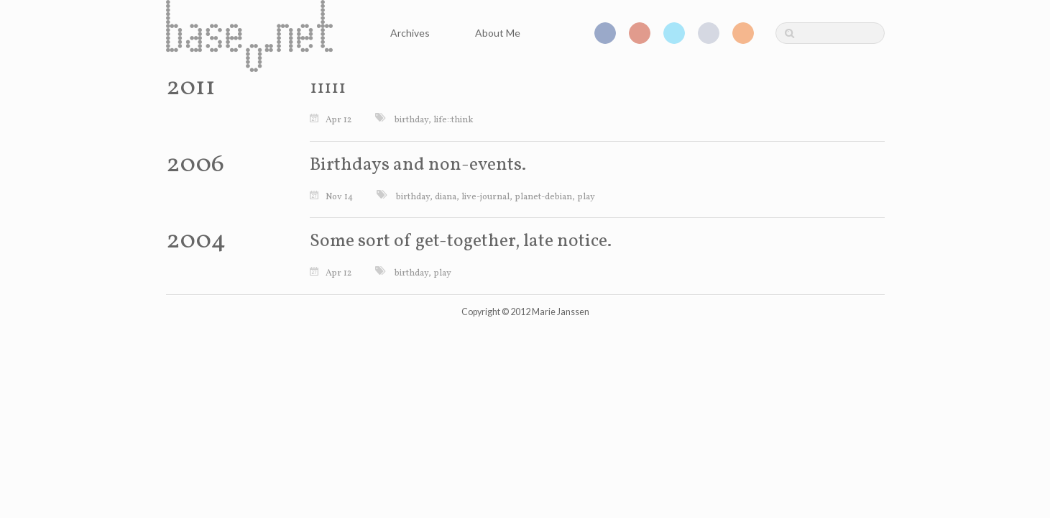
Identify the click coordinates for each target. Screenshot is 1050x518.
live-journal (485, 197)
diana (445, 197)
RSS (743, 33)
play (586, 197)
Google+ (639, 33)
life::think (453, 120)
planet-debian (543, 197)
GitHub (708, 33)
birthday (411, 120)
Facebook (605, 33)
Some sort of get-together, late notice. (461, 241)
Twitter (674, 33)
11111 (328, 88)
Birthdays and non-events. (418, 165)
